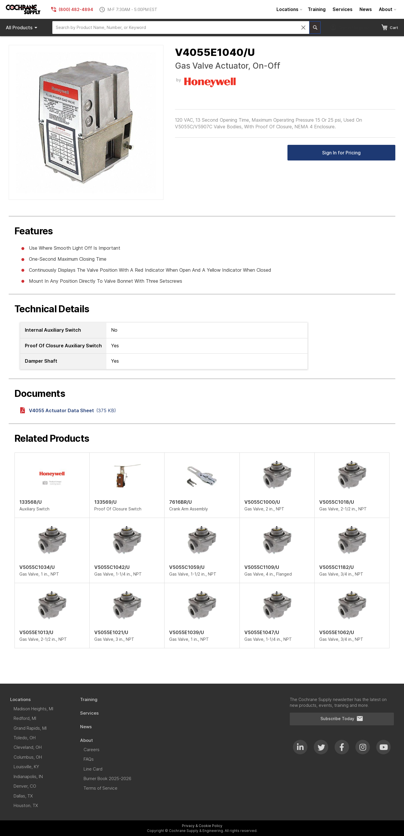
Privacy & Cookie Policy (202, 826)
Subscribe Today (341, 719)
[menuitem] (288, 9)
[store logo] (23, 9)
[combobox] (181, 27)
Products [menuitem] (22, 27)
